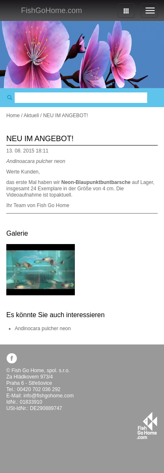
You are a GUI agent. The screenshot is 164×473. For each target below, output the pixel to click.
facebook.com (11, 358)
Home (13, 115)
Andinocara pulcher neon (43, 328)
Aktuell (31, 115)
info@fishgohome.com (49, 396)
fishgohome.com (147, 425)
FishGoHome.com (51, 10)
